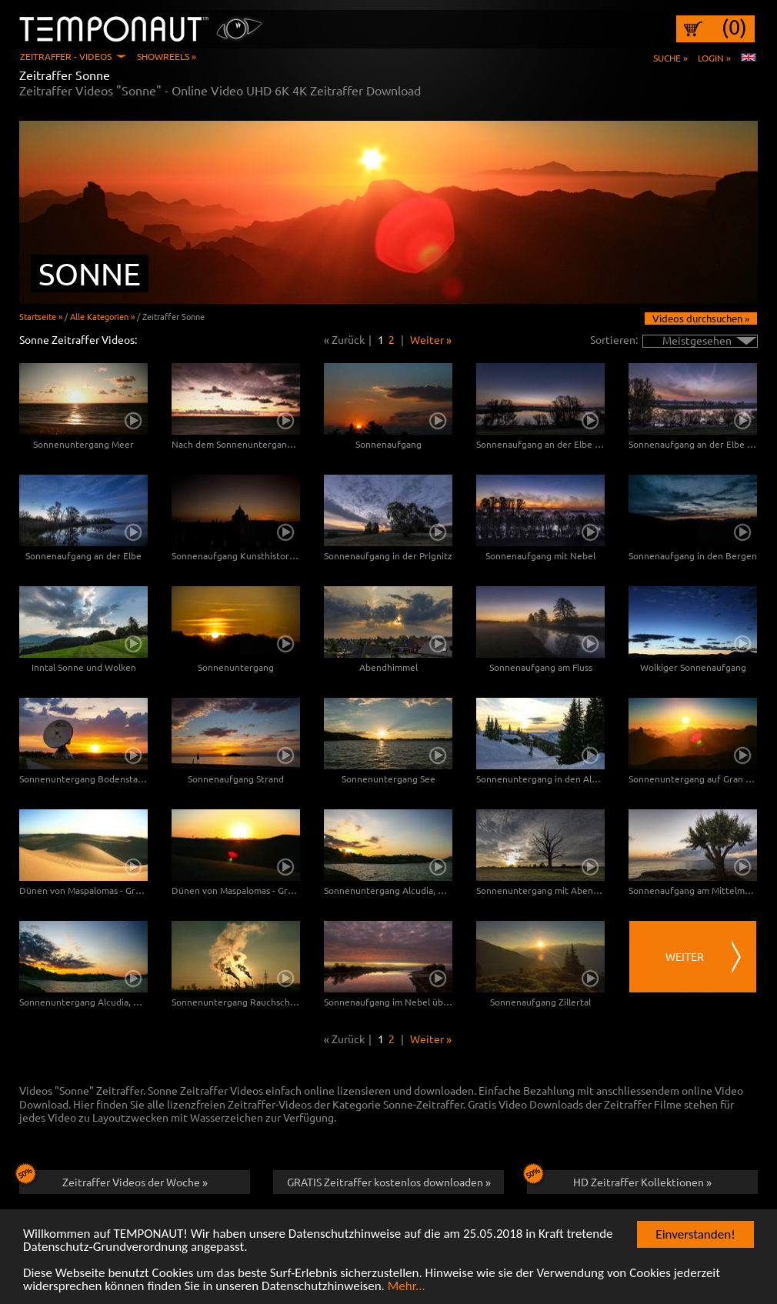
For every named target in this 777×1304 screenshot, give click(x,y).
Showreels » (166, 56)
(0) (734, 27)
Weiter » (431, 339)
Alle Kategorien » (102, 316)
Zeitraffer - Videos (66, 56)
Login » (714, 58)
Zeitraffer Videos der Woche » (113, 1179)
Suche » (670, 58)
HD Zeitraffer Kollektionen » (619, 1179)
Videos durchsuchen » (700, 318)
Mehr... (406, 1287)
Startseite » (40, 316)
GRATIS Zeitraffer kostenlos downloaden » (389, 1182)
